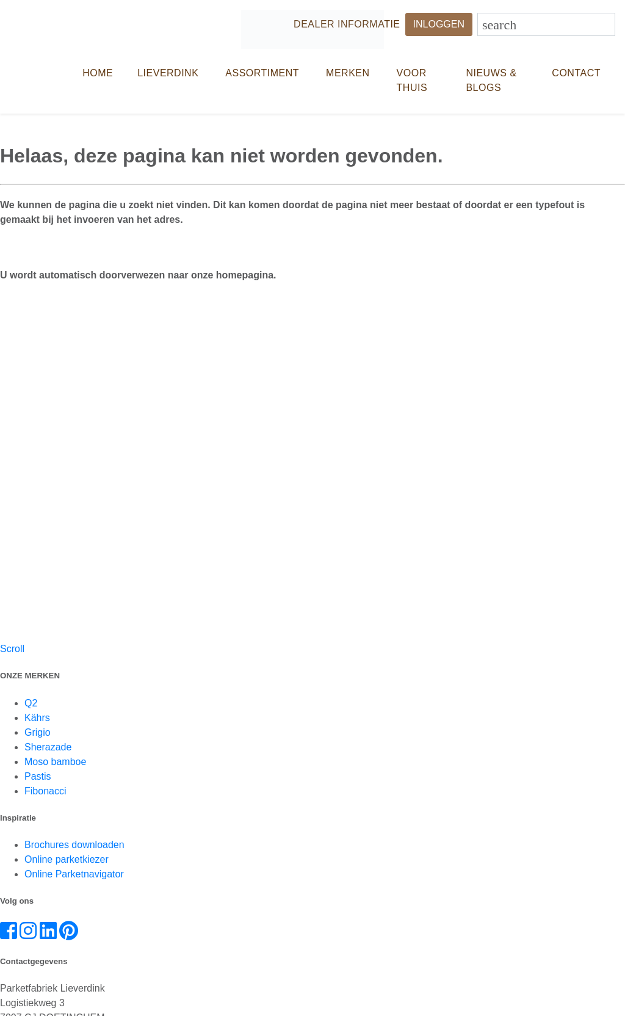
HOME (97, 73)
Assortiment (262, 73)
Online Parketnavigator (74, 874)
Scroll (12, 649)
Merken (347, 73)
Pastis (37, 776)
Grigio (37, 732)
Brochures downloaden (74, 845)
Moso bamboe (55, 762)
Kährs (37, 718)
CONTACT (576, 73)
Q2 (30, 703)
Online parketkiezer (66, 859)
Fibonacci (45, 791)
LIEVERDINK (167, 73)
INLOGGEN (438, 24)
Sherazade (47, 747)
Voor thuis (412, 80)
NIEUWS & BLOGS (491, 80)
